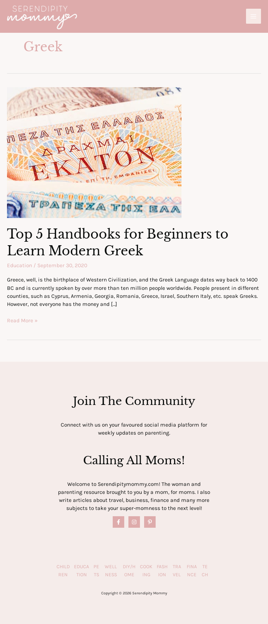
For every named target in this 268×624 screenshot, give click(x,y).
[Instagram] (134, 522)
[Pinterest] (150, 522)
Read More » (22, 321)
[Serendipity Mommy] (42, 17)
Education (19, 265)
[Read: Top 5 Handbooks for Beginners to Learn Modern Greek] (94, 152)
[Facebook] (118, 522)
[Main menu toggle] (253, 16)
